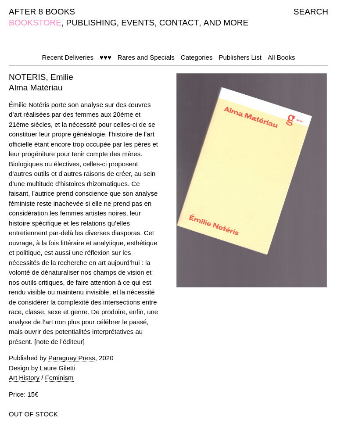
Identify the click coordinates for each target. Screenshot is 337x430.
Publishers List (240, 57)
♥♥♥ (105, 57)
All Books (281, 57)
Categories (197, 57)
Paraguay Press (71, 358)
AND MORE (226, 22)
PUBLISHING (91, 22)
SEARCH (311, 11)
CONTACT (179, 22)
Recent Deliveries (68, 57)
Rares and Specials (146, 57)
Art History (24, 377)
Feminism (59, 377)
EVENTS (137, 22)
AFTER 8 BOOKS (42, 11)
